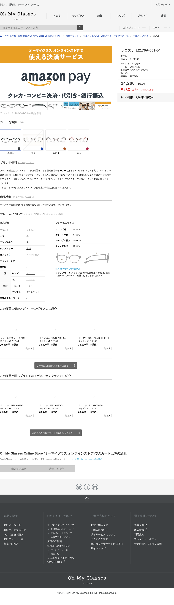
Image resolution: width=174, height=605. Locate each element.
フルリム (30, 279)
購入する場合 (18, 468)
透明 (28, 248)
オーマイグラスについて (61, 525)
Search (80, 27)
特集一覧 (55, 554)
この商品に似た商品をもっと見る (52, 365)
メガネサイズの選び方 (68, 268)
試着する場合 (56, 468)
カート (161, 27)
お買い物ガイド (162, 4)
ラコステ (30, 230)
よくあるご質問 (99, 539)
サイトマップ (98, 548)
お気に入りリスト (134, 27)
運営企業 (140, 525)
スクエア (30, 273)
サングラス (78, 15)
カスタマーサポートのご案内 (107, 543)
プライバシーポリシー (146, 539)
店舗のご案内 (54, 541)
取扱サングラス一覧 (15, 529)
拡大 (30, 348)
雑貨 (99, 15)
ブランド (142, 15)
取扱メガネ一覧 (12, 525)
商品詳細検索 (11, 543)
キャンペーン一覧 (59, 550)
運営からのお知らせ (58, 545)
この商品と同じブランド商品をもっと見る (52, 433)
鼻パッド (5, 255)
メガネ (57, 15)
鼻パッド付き (32, 255)
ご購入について (99, 529)
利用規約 (139, 534)
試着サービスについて (103, 534)
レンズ (121, 15)
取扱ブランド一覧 (13, 539)
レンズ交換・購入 (13, 534)
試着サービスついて (60, 537)
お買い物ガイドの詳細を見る (88, 459)
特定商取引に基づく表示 (148, 543)
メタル (29, 286)
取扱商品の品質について (62, 529)
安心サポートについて (61, 533)
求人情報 (140, 529)
